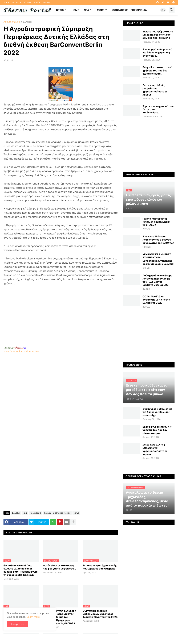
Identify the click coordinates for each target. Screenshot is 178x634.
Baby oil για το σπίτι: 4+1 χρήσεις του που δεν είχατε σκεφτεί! (157, 70)
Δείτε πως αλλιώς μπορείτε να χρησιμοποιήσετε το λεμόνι (155, 90)
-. (15, 347)
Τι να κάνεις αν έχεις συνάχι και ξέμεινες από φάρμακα (100, 567)
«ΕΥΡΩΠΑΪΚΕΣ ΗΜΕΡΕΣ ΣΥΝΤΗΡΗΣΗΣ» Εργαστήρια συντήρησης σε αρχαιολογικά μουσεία (158, 259)
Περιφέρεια (35, 513)
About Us (16, 2)
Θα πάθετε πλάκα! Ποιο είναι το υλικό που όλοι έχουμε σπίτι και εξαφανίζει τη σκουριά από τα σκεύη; (20, 570)
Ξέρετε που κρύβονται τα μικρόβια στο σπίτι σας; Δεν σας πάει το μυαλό (158, 34)
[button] (163, 10)
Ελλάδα (27, 21)
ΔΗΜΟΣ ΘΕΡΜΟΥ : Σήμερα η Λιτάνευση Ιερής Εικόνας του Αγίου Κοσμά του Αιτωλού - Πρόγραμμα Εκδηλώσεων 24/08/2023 (59, 617)
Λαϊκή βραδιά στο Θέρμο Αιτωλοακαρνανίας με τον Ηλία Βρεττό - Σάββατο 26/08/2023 (157, 280)
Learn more (33, 616)
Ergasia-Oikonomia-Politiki (57, 513)
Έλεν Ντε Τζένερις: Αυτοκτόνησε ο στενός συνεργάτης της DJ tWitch (158, 239)
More (100, 9)
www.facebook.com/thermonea (60, 394)
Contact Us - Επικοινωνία (37, 2)
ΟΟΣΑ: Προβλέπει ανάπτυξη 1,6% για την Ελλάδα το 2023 (156, 299)
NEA (86, 9)
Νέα (25, 513)
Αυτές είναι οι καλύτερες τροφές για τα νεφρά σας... (59, 567)
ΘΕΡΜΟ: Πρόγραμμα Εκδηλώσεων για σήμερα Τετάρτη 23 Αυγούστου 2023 (100, 613)
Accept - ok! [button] (17, 624)
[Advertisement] (60, 310)
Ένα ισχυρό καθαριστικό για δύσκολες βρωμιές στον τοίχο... (157, 52)
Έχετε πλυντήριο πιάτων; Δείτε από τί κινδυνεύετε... (158, 109)
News (60, 9)
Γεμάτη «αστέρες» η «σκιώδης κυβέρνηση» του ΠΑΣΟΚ (157, 221)
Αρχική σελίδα (11, 21)
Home (6, 2)
